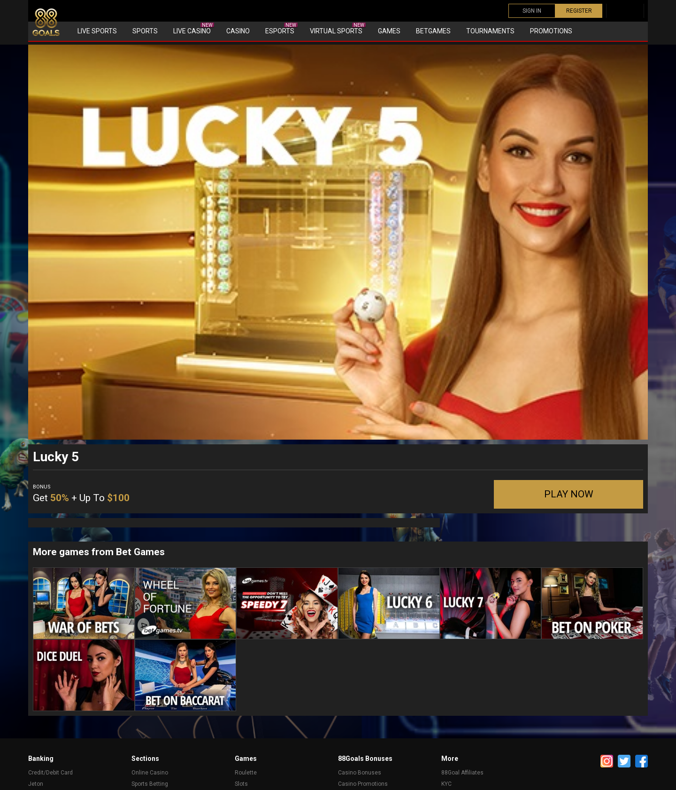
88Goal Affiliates (462, 772)
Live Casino (193, 29)
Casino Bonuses (359, 772)
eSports (281, 29)
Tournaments (490, 31)
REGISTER (579, 11)
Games (389, 31)
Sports (145, 31)
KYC (446, 784)
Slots (241, 784)
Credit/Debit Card (50, 772)
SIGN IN (531, 11)
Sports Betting (149, 784)
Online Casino (149, 772)
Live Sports (97, 31)
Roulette (246, 772)
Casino (238, 31)
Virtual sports (338, 29)
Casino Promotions (363, 784)
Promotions (551, 31)
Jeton (35, 784)
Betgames (433, 31)
